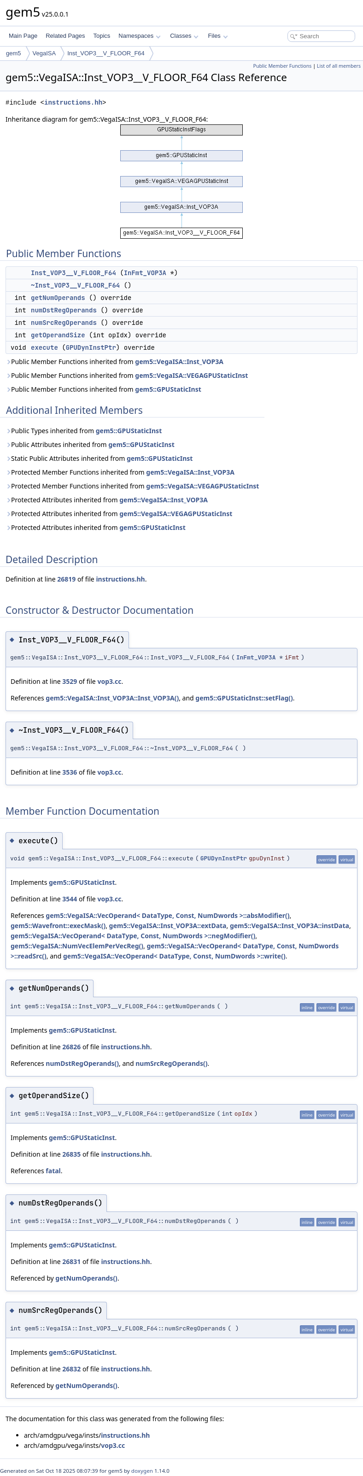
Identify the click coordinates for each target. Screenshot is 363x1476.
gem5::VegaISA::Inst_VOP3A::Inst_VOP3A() (112, 698)
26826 (71, 1046)
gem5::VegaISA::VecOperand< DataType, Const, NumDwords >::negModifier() (133, 935)
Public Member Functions (282, 66)
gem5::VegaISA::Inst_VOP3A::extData (168, 925)
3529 (69, 681)
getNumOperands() (86, 1278)
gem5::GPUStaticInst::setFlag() (244, 698)
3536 (69, 772)
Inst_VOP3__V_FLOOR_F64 (106, 53)
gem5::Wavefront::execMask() (58, 925)
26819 (66, 579)
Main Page (23, 35)
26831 (71, 1261)
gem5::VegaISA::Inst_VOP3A (179, 361)
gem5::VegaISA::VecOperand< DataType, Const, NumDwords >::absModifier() (167, 915)
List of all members (339, 66)
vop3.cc (109, 681)
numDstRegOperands (64, 310)
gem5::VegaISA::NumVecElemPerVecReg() (77, 945)
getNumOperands (58, 298)
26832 (71, 1368)
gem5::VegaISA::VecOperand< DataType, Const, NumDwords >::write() (174, 956)
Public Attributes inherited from (90, 444)
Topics (101, 35)
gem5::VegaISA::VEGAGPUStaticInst (191, 375)
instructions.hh (73, 102)
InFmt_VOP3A (145, 273)
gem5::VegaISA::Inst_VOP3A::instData (289, 925)
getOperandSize (58, 335)
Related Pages (65, 35)
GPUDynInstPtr (91, 347)
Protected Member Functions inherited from (120, 472)
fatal (53, 1170)
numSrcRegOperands (64, 322)
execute (44, 347)
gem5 (13, 53)
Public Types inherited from (84, 430)
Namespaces (139, 35)
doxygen (142, 1470)
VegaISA (44, 53)
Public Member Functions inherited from (114, 361)
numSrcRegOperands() (171, 1063)
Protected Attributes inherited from (107, 499)
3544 (69, 898)
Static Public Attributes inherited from (99, 458)
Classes (184, 35)
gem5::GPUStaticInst (168, 389)
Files (218, 35)
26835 (71, 1154)
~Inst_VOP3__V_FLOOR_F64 (75, 285)
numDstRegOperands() (82, 1063)
